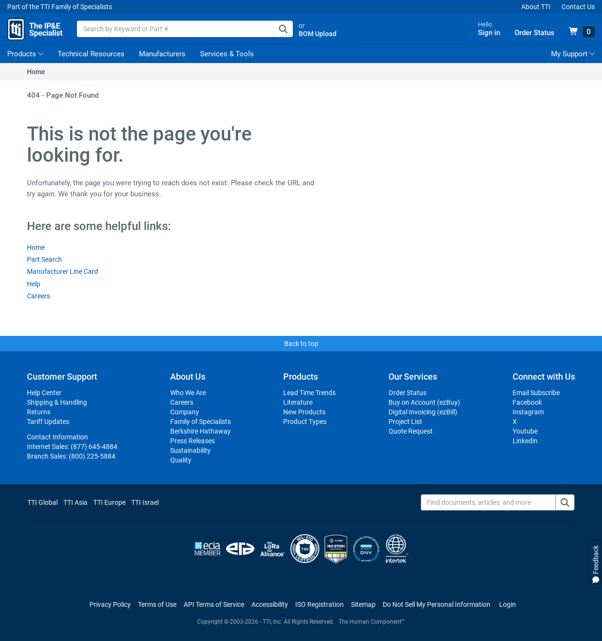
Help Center (44, 393)
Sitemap (363, 604)
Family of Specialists (200, 421)
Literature (298, 402)
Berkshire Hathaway (200, 431)
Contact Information (57, 437)
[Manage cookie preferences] (436, 604)
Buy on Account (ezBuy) (424, 402)
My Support (573, 54)
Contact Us (578, 7)
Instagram (528, 412)
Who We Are (188, 393)
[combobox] (185, 29)
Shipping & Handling (57, 402)
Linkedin (525, 441)
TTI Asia (75, 502)
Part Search (44, 259)
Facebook (527, 402)
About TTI (536, 7)
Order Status (407, 393)
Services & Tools (227, 54)
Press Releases (192, 441)
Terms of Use (157, 604)
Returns (38, 412)
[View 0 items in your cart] (582, 31)
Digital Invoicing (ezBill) (423, 412)
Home (36, 72)
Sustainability (190, 450)
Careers (38, 296)
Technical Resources (91, 54)
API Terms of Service (214, 604)
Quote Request (411, 431)
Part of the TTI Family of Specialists (59, 7)
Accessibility (269, 604)
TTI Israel (145, 502)
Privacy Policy (110, 604)
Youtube (525, 431)
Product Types (304, 421)
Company (184, 412)
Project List (405, 421)
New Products (304, 412)
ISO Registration (319, 604)
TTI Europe (109, 502)
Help (33, 284)
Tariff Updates (48, 421)
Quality (180, 460)
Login (507, 604)
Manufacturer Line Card (62, 271)
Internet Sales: (72, 446)
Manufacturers (162, 54)
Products (21, 54)
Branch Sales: (71, 456)
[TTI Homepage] (35, 28)
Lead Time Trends (309, 393)
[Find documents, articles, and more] (498, 502)
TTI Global (42, 502)
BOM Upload (318, 34)
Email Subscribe (536, 393)
